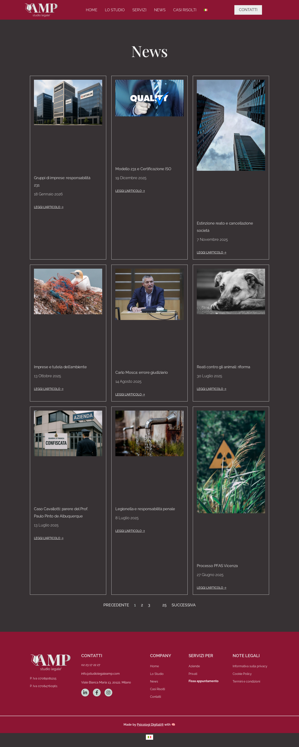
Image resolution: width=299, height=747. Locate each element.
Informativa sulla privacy (250, 666)
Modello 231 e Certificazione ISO (143, 169)
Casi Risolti (184, 10)
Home (91, 10)
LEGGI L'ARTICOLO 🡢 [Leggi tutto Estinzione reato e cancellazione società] (211, 252)
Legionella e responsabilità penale (145, 509)
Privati (193, 674)
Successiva (183, 605)
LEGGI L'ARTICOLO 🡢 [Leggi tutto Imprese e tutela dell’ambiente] (48, 389)
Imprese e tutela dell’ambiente (60, 367)
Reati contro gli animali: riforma (223, 367)
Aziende (194, 666)
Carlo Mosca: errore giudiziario (141, 372)
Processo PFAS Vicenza (217, 565)
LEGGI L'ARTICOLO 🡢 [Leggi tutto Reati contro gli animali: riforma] (211, 389)
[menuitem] (205, 10)
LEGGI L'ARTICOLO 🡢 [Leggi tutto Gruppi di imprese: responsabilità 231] (48, 207)
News (160, 10)
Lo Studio (115, 10)
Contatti (155, 697)
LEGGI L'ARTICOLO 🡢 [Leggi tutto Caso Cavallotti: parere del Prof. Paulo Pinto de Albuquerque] (48, 538)
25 (164, 605)
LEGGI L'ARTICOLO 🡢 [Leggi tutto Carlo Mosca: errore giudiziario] (130, 394)
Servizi (139, 10)
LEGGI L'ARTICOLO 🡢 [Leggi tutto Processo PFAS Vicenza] (211, 588)
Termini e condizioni (246, 681)
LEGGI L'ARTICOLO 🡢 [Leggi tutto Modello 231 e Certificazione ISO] (130, 191)
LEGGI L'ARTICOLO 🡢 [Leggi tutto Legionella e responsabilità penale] (130, 531)
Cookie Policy (242, 674)
